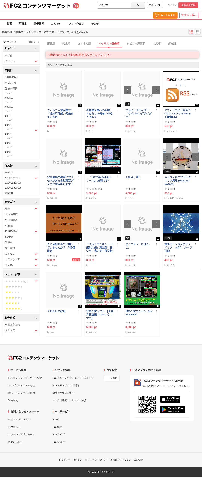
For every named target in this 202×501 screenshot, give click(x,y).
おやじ (130, 198)
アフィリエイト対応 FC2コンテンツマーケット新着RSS (177, 113)
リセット (34, 42)
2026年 (9, 93)
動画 (9, 23)
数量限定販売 (12, 324)
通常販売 (21, 330)
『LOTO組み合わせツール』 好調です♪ (99, 179)
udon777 (92, 198)
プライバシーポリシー (96, 460)
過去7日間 (10, 82)
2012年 (9, 156)
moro (52, 332)
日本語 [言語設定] (113, 378)
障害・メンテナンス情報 (21, 392)
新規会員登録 (188, 5)
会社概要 (77, 460)
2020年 (9, 120)
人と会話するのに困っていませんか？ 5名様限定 (61, 247)
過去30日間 (11, 88)
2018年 (21, 130)
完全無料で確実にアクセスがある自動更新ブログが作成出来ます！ (60, 180)
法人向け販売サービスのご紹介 (70, 400)
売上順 (66, 43)
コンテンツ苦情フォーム (21, 434)
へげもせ (131, 131)
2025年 (9, 98)
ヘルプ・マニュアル (19, 419)
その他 (95, 23)
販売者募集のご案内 (63, 392)
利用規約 (13, 400)
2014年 (9, 147)
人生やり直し (133, 177)
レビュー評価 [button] (21, 274)
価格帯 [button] (21, 166)
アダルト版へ (189, 15)
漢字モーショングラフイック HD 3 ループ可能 (178, 247)
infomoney (54, 265)
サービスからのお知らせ (21, 385)
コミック (56, 23)
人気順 (156, 43)
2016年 (9, 138)
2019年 (9, 125)
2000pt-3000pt (13, 187)
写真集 (23, 23)
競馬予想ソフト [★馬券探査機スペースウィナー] (99, 314)
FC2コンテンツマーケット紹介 (25, 377)
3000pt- (9, 192)
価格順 (172, 43)
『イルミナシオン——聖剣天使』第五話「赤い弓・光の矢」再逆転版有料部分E (99, 247)
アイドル (21, 61)
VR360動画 (11, 220)
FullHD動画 (21, 231)
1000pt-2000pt (13, 182)
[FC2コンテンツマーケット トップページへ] (33, 357)
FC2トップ (64, 460)
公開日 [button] (21, 70)
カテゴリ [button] (21, 202)
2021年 (9, 116)
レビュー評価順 (136, 43)
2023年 (9, 107)
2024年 (9, 102)
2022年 (9, 111)
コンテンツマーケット (46, 5)
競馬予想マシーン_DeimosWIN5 (138, 313)
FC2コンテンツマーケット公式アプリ (73, 377)
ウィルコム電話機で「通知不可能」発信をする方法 (60, 113)
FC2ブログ (59, 442)
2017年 (9, 134)
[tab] (124, 43)
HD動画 (9, 236)
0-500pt (9, 172)
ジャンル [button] (21, 48)
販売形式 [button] (21, 318)
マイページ (154, 5)
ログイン (172, 5)
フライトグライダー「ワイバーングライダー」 (138, 113)
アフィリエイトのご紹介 (66, 385)
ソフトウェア (76, 23)
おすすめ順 (84, 43)
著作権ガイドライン (121, 460)
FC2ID (56, 419)
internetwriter (172, 131)
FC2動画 (57, 427)
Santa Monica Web (175, 198)
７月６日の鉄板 (56, 311)
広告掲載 (138, 460)
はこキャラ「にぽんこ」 (137, 246)
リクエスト (14, 427)
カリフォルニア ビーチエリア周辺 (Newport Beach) (177, 180)
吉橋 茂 (53, 198)
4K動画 (9, 225)
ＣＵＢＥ (170, 265)
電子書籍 (39, 23)
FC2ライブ (59, 434)
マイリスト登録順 (108, 43)
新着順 (51, 43)
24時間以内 (11, 77)
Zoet (90, 131)
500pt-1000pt (21, 178)
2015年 (9, 143)
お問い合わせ (15, 442)
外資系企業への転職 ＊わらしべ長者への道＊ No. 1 (99, 113)
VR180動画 (11, 214)
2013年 (9, 152)
